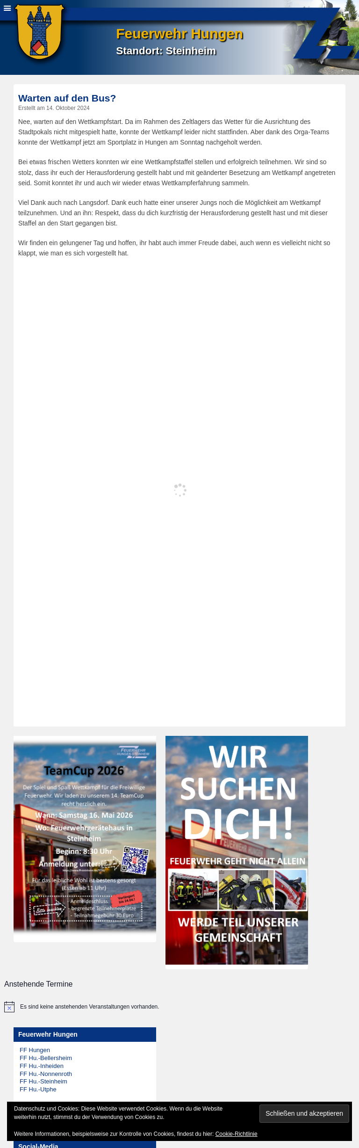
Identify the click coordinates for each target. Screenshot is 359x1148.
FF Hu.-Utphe (38, 1089)
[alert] (174, 1006)
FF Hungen (35, 1050)
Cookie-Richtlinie (236, 1134)
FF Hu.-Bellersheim (46, 1057)
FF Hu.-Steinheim (43, 1081)
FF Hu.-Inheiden (42, 1065)
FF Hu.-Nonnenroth (46, 1073)
